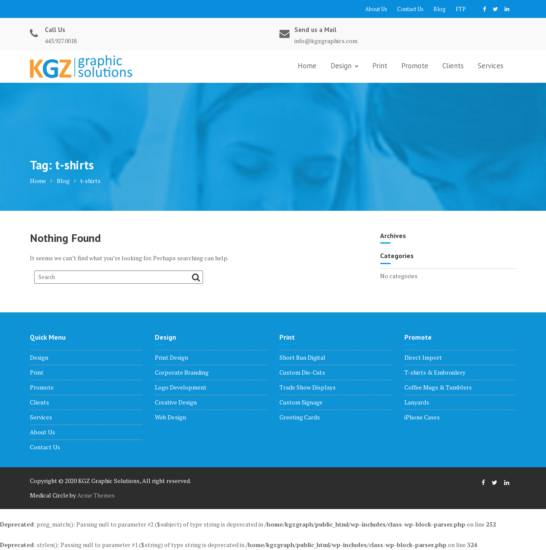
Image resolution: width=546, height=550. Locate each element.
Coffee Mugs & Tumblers (438, 387)
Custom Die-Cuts (302, 372)
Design (341, 65)
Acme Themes (96, 495)
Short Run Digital (302, 357)
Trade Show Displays (307, 387)
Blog (439, 9)
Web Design (170, 417)
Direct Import (423, 357)
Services (490, 65)
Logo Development (180, 387)
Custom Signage (300, 402)
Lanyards (416, 402)
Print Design (171, 357)
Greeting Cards (299, 417)
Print (379, 65)
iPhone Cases (422, 417)
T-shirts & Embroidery (434, 372)
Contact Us (410, 9)
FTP (461, 9)
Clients (453, 65)
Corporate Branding (182, 372)
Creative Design (176, 402)
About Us (376, 9)
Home (307, 65)
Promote (414, 65)
